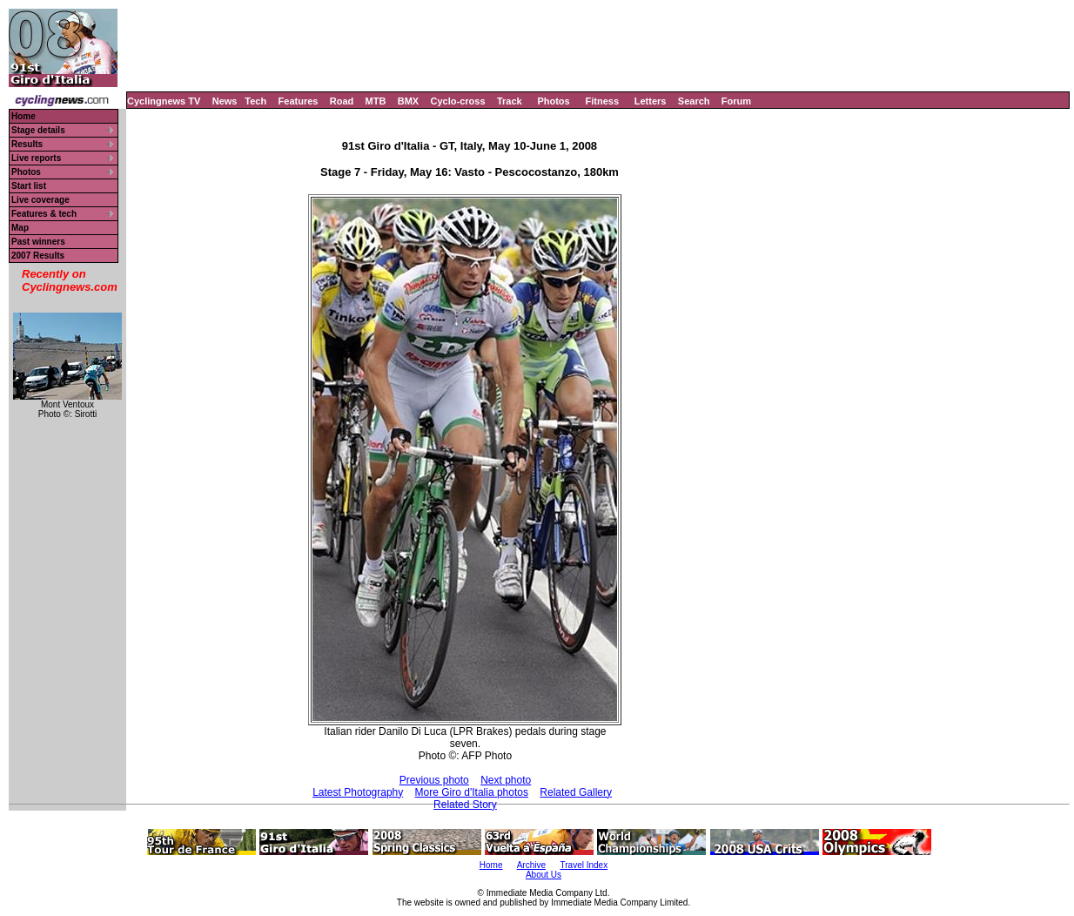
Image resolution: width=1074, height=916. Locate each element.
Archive (531, 865)
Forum (736, 101)
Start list (28, 186)
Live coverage (40, 200)
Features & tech (44, 214)
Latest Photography (357, 792)
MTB (376, 101)
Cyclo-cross (458, 101)
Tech (255, 101)
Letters (650, 101)
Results (27, 144)
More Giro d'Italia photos (471, 792)
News (225, 101)
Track (509, 101)
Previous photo (434, 780)
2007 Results (37, 255)
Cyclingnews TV (163, 101)
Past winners (38, 241)
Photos (553, 101)
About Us (543, 874)
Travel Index (584, 865)
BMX (408, 101)
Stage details (38, 130)
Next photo (505, 780)
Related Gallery (576, 792)
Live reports (36, 158)
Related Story (465, 804)
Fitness (602, 101)
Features (299, 101)
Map (20, 227)
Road (342, 101)
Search (694, 101)
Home (23, 116)
